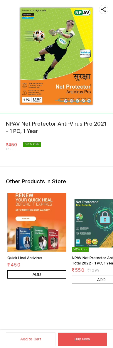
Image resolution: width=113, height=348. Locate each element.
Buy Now (82, 339)
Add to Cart (30, 339)
